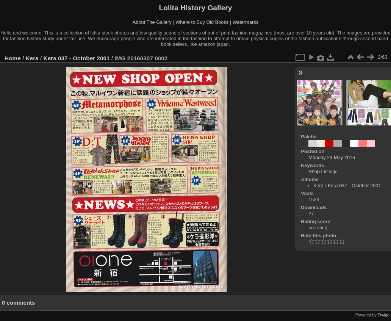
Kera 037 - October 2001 (76, 58)
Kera (32, 58)
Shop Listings (323, 171)
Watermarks (246, 22)
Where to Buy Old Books (201, 22)
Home (13, 58)
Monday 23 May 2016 (331, 157)
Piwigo (383, 315)
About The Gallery (152, 22)
